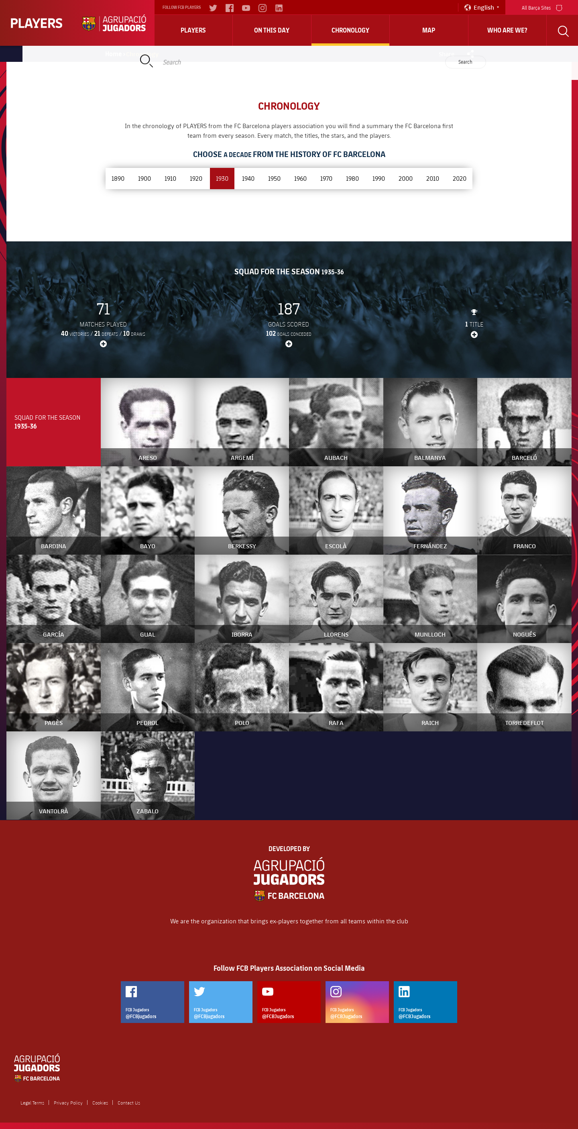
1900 (144, 178)
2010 (432, 178)
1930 (222, 178)
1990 (378, 178)
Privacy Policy (68, 1102)
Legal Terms (32, 1102)
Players (193, 30)
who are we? (507, 30)
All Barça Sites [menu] (542, 7)
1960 (300, 178)
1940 (248, 178)
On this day (271, 30)
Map (428, 30)
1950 (274, 178)
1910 (170, 178)
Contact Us (129, 1102)
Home (113, 54)
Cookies (100, 1102)
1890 (118, 178)
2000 (406, 178)
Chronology (350, 30)
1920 (196, 178)
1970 (326, 178)
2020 (459, 178)
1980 (352, 178)
